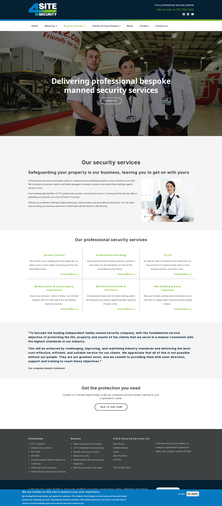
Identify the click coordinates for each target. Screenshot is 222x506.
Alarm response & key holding (87, 446)
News (146, 27)
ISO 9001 (35, 458)
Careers (164, 27)
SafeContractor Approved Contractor (48, 474)
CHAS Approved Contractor (44, 470)
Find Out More (70, 277)
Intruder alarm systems (41, 450)
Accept (181, 494)
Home (36, 27)
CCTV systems (38, 446)
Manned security (81, 458)
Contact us (184, 27)
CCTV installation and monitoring (88, 450)
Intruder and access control (86, 454)
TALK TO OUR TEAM (111, 410)
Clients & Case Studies (119, 27)
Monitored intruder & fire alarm (87, 470)
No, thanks (193, 494)
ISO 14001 (35, 454)
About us (55, 27)
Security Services (83, 27)
